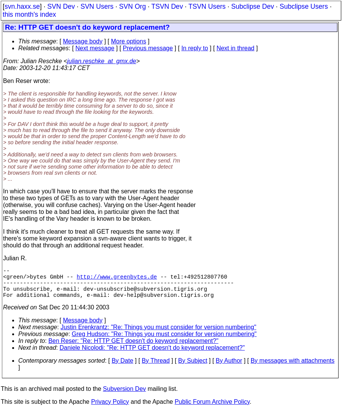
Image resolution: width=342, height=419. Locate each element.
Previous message (148, 48)
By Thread (156, 368)
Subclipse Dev (252, 6)
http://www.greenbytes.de (116, 279)
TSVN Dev (167, 6)
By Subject (192, 368)
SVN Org (132, 6)
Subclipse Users (304, 6)
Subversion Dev (124, 396)
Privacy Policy (110, 409)
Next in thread (235, 48)
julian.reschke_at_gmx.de (101, 61)
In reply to (194, 48)
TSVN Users (207, 6)
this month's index (29, 14)
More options (128, 41)
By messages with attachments (293, 368)
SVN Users (96, 6)
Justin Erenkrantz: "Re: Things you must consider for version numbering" (158, 334)
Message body (82, 41)
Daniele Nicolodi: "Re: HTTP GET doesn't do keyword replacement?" (152, 355)
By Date (122, 368)
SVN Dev (61, 6)
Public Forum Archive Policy (212, 409)
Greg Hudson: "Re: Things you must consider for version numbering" (164, 341)
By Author (229, 368)
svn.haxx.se (22, 6)
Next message (94, 48)
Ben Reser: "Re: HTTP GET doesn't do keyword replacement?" (133, 348)
